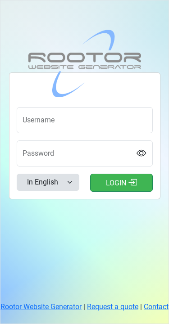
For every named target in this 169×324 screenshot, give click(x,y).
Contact (156, 306)
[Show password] (141, 153)
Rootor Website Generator (41, 306)
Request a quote (112, 306)
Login (121, 182)
